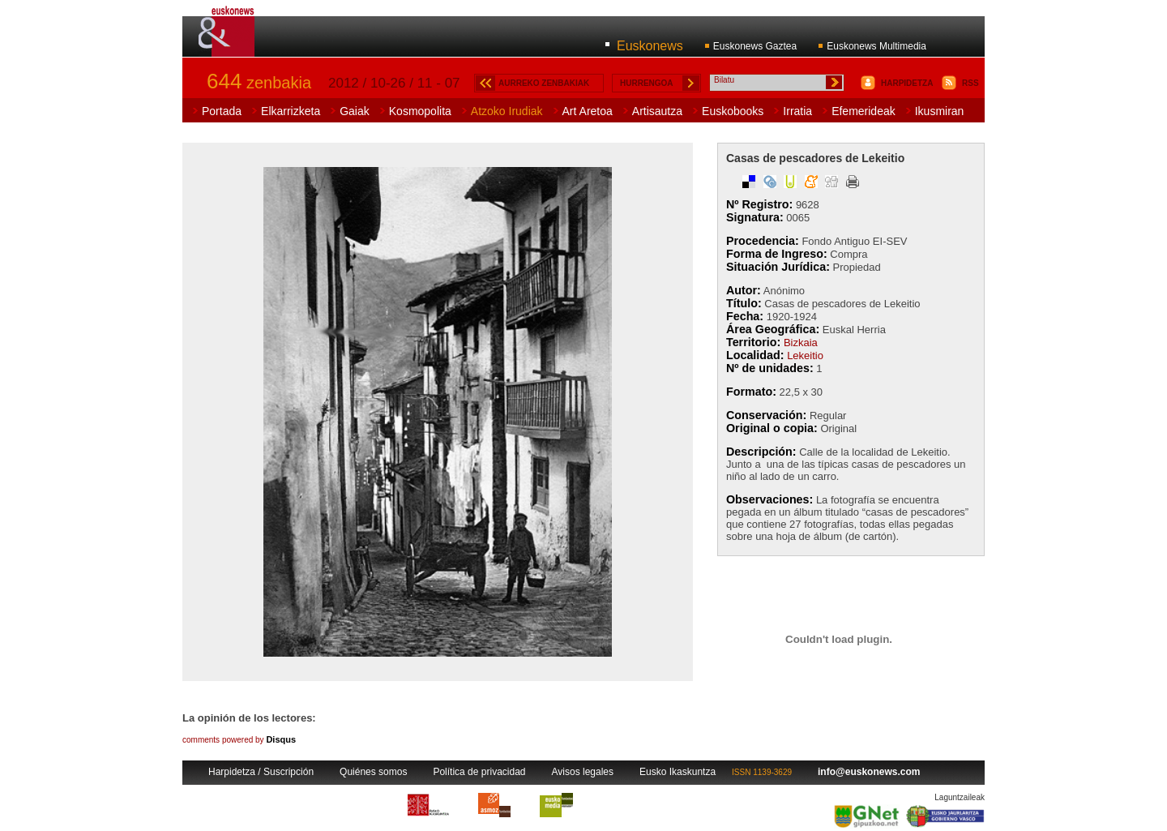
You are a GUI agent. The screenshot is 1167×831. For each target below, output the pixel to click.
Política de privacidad (479, 771)
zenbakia (259, 83)
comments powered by (239, 739)
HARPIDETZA (907, 83)
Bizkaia (801, 342)
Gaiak (355, 111)
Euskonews (650, 46)
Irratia (797, 111)
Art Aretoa (587, 111)
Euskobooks (732, 111)
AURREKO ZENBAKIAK (543, 83)
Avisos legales (583, 771)
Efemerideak (863, 111)
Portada (222, 111)
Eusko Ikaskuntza (677, 771)
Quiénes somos (373, 771)
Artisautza (657, 111)
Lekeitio (805, 355)
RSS (970, 83)
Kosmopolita (420, 111)
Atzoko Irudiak (507, 111)
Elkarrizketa (290, 111)
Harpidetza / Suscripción (261, 771)
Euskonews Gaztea (755, 46)
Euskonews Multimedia (876, 46)
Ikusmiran (939, 111)
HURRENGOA (646, 83)
